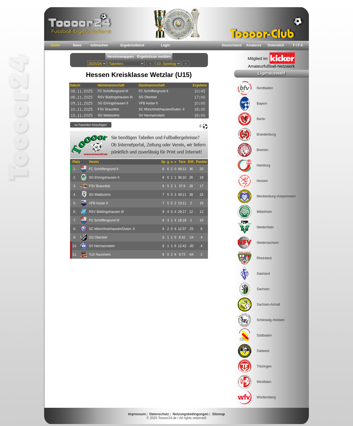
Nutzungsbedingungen (190, 414)
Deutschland (232, 45)
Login (165, 45)
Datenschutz (159, 414)
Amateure (253, 45)
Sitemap (218, 414)
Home (55, 45)
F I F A (298, 45)
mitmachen (99, 45)
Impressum (137, 414)
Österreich (276, 45)
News (77, 45)
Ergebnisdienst (133, 45)
